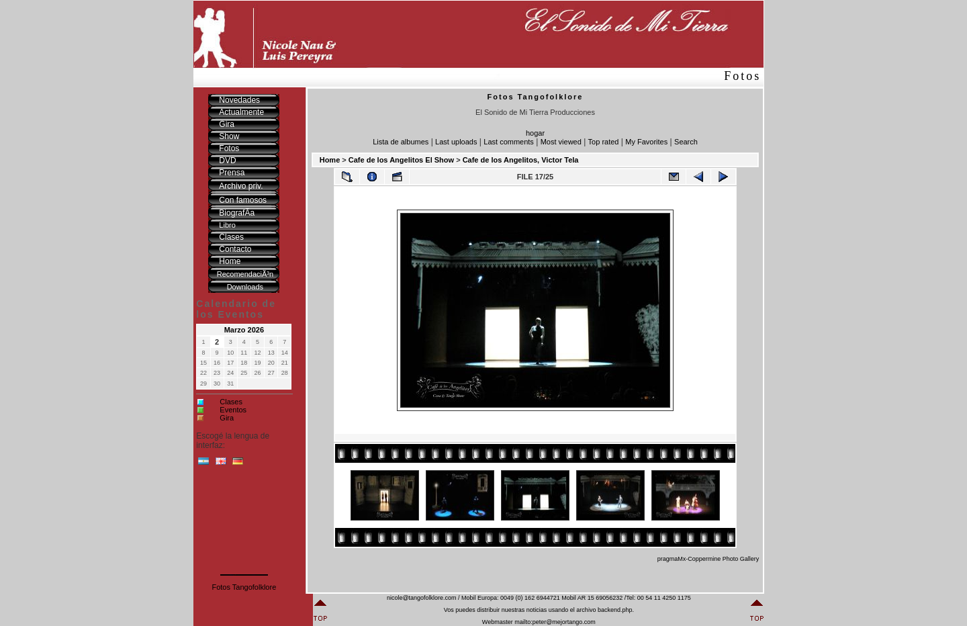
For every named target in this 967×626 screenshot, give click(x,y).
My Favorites (646, 142)
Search (686, 142)
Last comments (508, 142)
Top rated (603, 142)
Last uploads (456, 142)
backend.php (615, 610)
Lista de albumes (400, 142)
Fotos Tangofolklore (244, 587)
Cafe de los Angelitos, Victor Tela (521, 160)
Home (330, 160)
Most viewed (561, 142)
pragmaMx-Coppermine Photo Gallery (708, 558)
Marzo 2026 (244, 330)
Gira (227, 418)
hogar (535, 133)
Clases (231, 402)
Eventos (233, 410)
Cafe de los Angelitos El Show (401, 160)
